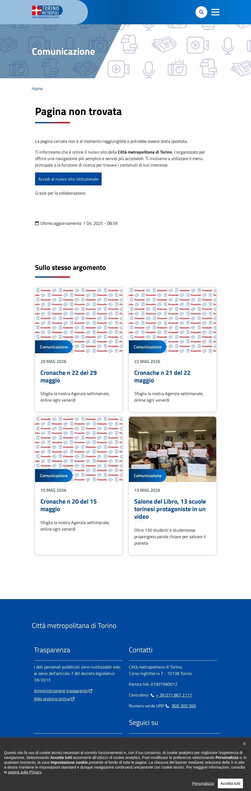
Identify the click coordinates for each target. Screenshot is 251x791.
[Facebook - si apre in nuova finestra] (133, 739)
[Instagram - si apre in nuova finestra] (141, 739)
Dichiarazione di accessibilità (130, 775)
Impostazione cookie (52, 775)
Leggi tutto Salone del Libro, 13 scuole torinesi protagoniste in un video (172, 486)
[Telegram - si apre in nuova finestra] (158, 739)
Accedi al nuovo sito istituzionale (68, 179)
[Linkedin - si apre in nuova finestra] (150, 739)
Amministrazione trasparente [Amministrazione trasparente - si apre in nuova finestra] (61, 690)
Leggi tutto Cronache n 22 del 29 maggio (78, 350)
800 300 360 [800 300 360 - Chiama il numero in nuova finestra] (180, 705)
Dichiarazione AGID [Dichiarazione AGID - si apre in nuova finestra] (177, 775)
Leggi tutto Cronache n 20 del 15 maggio (78, 486)
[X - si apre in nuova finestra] (167, 739)
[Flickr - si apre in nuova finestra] (184, 739)
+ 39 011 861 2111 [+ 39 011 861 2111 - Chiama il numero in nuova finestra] (171, 695)
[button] (215, 12)
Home (37, 88)
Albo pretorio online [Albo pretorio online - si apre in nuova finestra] (52, 698)
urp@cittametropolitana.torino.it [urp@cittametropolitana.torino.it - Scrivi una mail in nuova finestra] (67, 757)
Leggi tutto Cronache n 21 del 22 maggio (172, 350)
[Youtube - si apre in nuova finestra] (176, 739)
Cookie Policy (87, 775)
